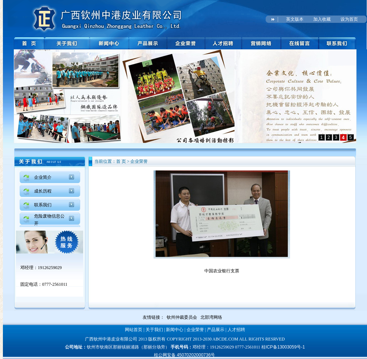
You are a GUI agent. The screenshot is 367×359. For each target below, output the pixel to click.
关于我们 (154, 329)
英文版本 (294, 19)
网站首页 (133, 329)
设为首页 (349, 19)
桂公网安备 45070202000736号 (184, 355)
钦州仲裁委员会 (182, 317)
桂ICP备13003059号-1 (283, 347)
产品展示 (215, 329)
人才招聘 (236, 329)
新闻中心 (174, 329)
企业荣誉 (195, 329)
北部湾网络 (211, 317)
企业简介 (43, 177)
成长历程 (43, 191)
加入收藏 (322, 19)
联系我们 (43, 204)
